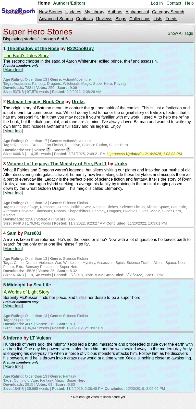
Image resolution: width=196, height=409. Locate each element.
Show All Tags (180, 33)
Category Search (168, 11)
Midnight (16, 284)
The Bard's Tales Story (26, 55)
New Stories (50, 11)
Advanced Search (56, 18)
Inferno (14, 338)
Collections (139, 18)
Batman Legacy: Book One (35, 101)
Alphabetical (137, 11)
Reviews (104, 18)
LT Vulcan (40, 338)
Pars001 (33, 233)
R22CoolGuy (80, 48)
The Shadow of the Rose (33, 48)
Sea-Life (42, 284)
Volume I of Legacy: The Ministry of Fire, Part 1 (57, 163)
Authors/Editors (69, 3)
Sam (11, 233)
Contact (173, 3)
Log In (157, 3)
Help (189, 3)
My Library (94, 11)
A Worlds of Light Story (27, 292)
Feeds (171, 18)
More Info (13, 69)
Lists (157, 18)
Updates (73, 11)
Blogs (121, 18)
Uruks (78, 101)
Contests (84, 18)
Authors (115, 11)
